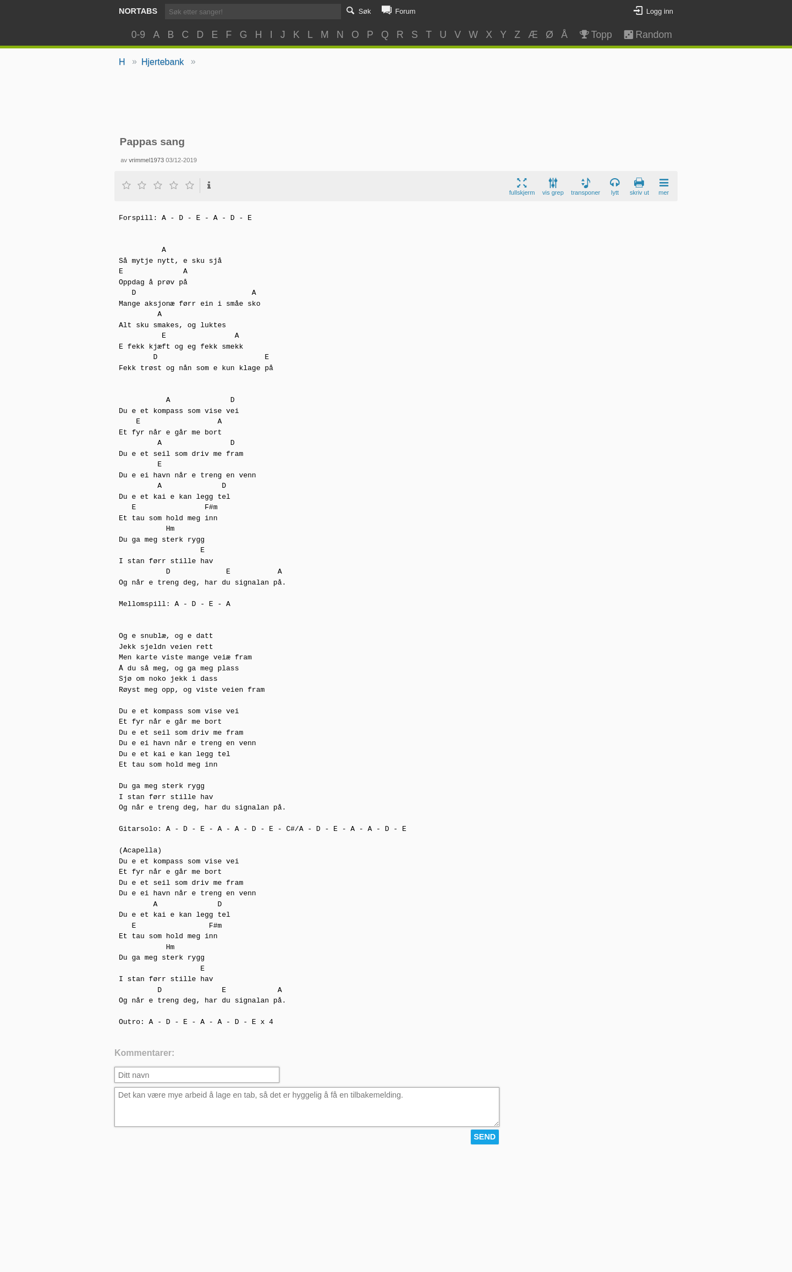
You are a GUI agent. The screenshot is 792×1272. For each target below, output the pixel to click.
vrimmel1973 (146, 160)
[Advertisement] (396, 102)
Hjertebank (162, 62)
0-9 (138, 34)
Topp (595, 34)
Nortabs (138, 11)
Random (642, 34)
